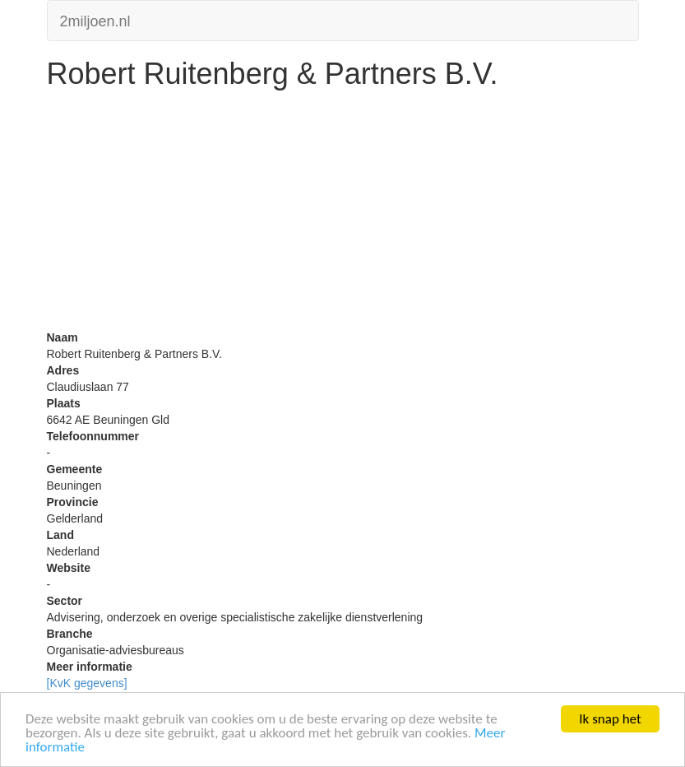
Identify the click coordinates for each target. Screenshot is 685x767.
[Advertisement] (343, 214)
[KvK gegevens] (87, 683)
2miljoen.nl (95, 19)
